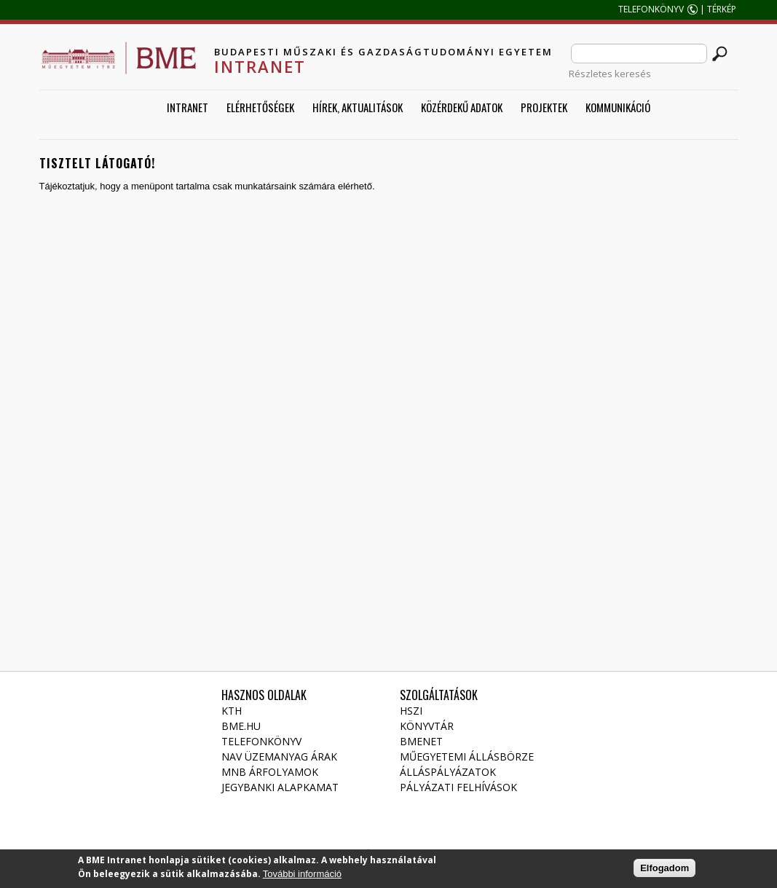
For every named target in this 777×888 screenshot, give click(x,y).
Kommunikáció (617, 107)
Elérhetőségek (260, 107)
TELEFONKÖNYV (651, 9)
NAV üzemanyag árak (279, 756)
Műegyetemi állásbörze (467, 756)
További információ (302, 876)
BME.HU (241, 726)
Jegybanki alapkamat (280, 787)
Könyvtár (427, 726)
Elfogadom (664, 870)
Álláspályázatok (448, 772)
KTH (231, 711)
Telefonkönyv (261, 741)
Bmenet (421, 741)
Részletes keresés (610, 73)
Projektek (544, 107)
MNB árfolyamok (269, 772)
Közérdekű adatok (461, 107)
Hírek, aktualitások (357, 107)
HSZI (411, 711)
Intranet (187, 107)
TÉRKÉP (722, 9)
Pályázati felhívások (458, 787)
